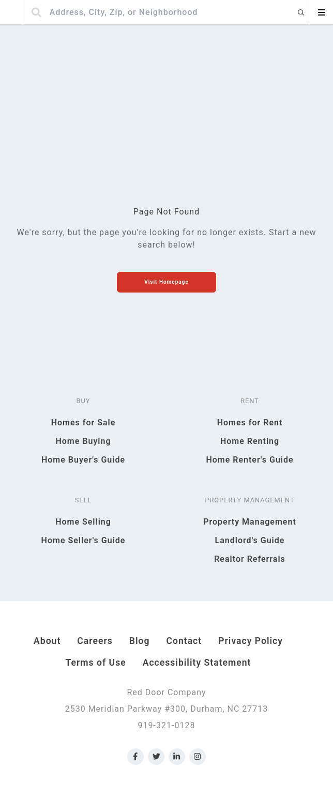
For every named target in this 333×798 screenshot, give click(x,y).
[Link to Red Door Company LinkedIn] (177, 756)
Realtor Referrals (249, 559)
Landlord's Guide (250, 540)
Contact (184, 641)
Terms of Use (96, 662)
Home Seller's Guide (83, 540)
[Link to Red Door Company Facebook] (135, 756)
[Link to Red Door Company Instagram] (197, 756)
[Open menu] (321, 12)
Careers (94, 641)
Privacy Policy (250, 641)
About (47, 641)
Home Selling (83, 522)
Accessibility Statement (197, 662)
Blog (139, 641)
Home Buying (83, 441)
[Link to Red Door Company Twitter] (156, 756)
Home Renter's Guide (249, 460)
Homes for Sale (83, 422)
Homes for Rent (250, 422)
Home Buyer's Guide (83, 460)
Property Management (249, 522)
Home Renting (249, 441)
